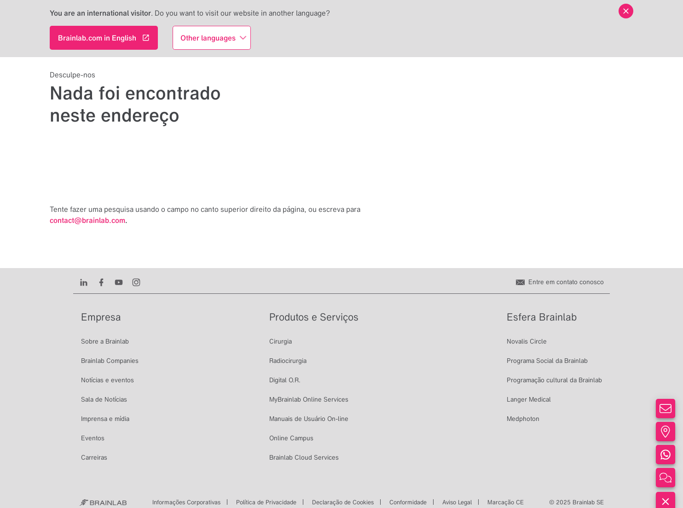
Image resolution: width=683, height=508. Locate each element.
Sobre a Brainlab (105, 341)
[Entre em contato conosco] (560, 281)
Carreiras (94, 457)
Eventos (92, 438)
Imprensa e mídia (105, 418)
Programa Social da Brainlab (547, 360)
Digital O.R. (285, 380)
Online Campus (291, 438)
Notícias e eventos (107, 380)
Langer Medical (529, 399)
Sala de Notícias (104, 399)
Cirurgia (280, 341)
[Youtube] (120, 281)
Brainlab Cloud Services (304, 457)
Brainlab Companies (110, 360)
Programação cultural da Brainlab (554, 380)
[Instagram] (138, 281)
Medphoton (523, 418)
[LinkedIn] (86, 281)
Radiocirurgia (288, 360)
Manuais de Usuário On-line (308, 418)
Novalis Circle (527, 341)
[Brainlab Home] (103, 502)
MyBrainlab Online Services (308, 399)
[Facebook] (103, 281)
